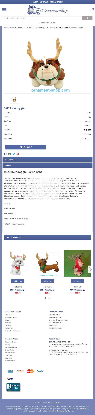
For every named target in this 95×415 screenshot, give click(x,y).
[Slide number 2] (49, 298)
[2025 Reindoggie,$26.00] (17, 263)
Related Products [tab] (14, 237)
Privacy (7, 320)
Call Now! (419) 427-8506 (47, 2)
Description (10, 160)
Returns (8, 323)
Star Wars (8, 358)
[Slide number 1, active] (46, 298)
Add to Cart (18, 281)
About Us (8, 315)
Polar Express (10, 353)
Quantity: (8, 139)
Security (8, 325)
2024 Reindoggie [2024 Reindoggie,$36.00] (47, 290)
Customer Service (11, 317)
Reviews (8, 165)
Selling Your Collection (13, 331)
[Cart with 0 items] (93, 9)
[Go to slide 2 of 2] (4, 269)
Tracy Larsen (18, 224)
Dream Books (10, 361)
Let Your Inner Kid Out (58, 350)
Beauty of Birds (10, 342)
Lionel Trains (9, 350)
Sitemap (58, 403)
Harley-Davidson (11, 347)
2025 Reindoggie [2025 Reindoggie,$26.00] (17, 290)
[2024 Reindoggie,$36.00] (47, 263)
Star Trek (8, 355)
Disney (7, 345)
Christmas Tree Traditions (60, 342)
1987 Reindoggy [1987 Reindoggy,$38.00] (77, 290)
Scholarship (9, 328)
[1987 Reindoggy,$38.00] (77, 263)
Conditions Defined (55, 328)
